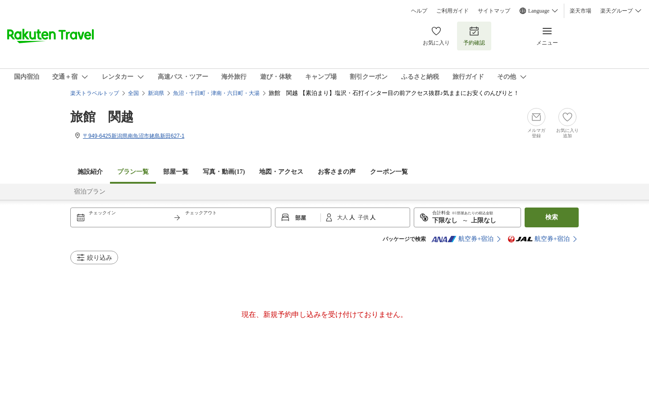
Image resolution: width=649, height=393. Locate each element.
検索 (551, 217)
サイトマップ (494, 11)
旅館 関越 (101, 117)
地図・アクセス (281, 171)
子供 (364, 217)
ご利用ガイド (452, 11)
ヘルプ (419, 11)
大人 (343, 217)
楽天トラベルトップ (94, 93)
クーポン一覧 (389, 171)
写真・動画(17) (224, 171)
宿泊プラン (89, 191)
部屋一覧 (175, 171)
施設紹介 (90, 171)
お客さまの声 (337, 171)
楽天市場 (580, 11)
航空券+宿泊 (462, 239)
